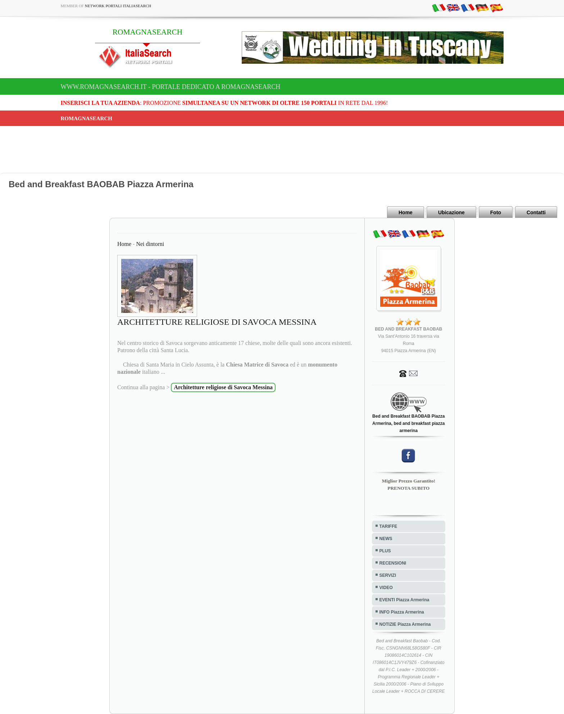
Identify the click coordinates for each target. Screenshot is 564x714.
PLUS (385, 550)
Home (406, 212)
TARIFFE (388, 526)
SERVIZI (387, 575)
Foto (495, 212)
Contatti (536, 212)
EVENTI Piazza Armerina (404, 599)
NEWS (385, 538)
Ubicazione (451, 212)
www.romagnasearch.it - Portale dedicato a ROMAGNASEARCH (171, 86)
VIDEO (386, 587)
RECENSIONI (392, 563)
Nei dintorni (150, 244)
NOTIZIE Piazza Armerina (405, 624)
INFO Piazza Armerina (401, 612)
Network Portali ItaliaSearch (118, 6)
